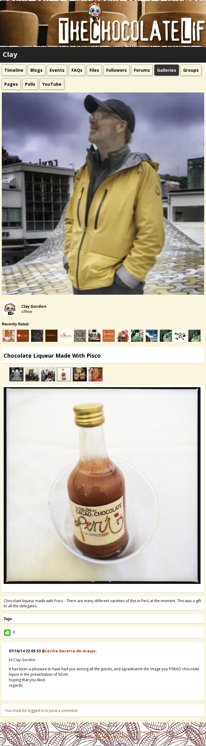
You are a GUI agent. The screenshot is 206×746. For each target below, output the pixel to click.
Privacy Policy (149, 732)
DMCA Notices (74, 732)
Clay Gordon (33, 306)
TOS (129, 732)
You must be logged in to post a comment (41, 710)
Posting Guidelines (106, 732)
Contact (52, 732)
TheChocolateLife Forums (108, 736)
